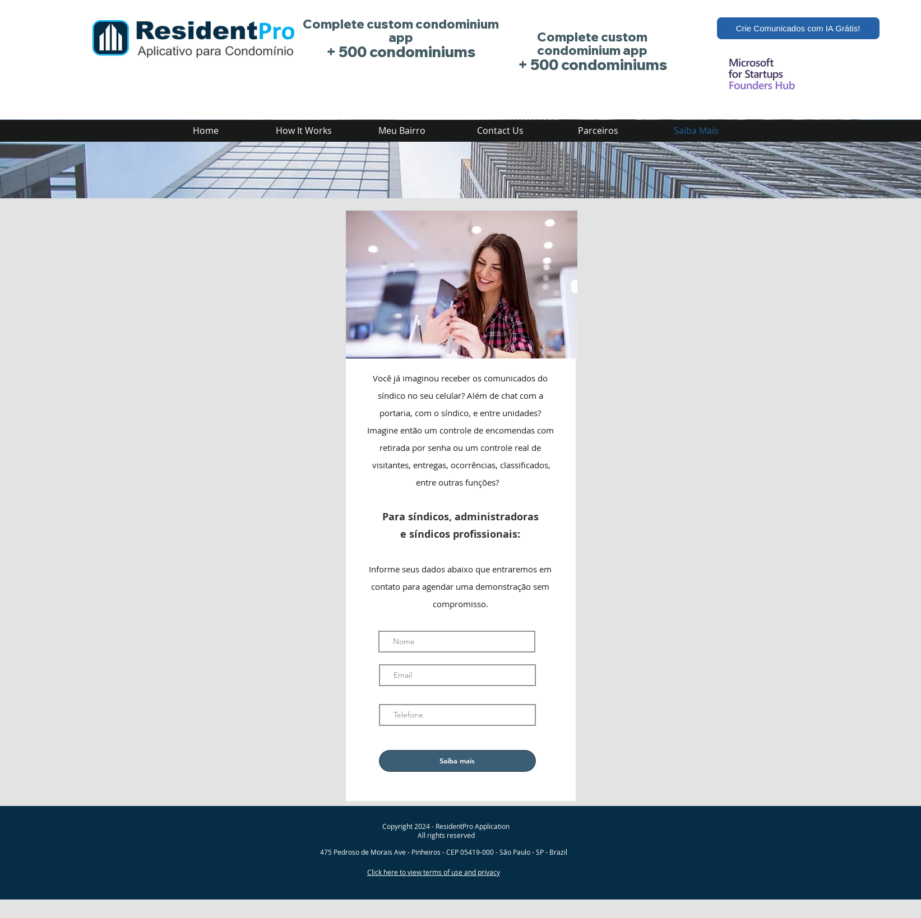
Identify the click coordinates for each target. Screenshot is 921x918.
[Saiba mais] (457, 761)
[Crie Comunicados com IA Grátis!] (798, 28)
